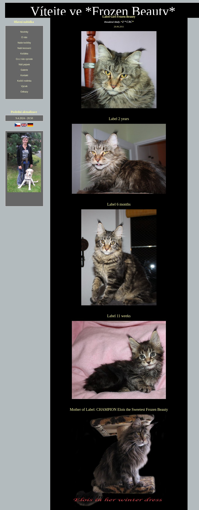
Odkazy (24, 91)
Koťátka (24, 53)
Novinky (24, 32)
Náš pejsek (24, 64)
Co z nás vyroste (24, 59)
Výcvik (24, 86)
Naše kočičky (24, 42)
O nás (24, 37)
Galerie (24, 70)
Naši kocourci (24, 48)
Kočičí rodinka (24, 81)
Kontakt (24, 75)
